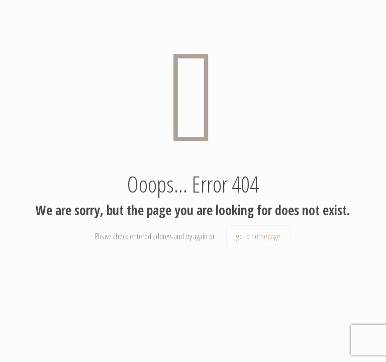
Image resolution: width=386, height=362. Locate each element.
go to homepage (258, 236)
